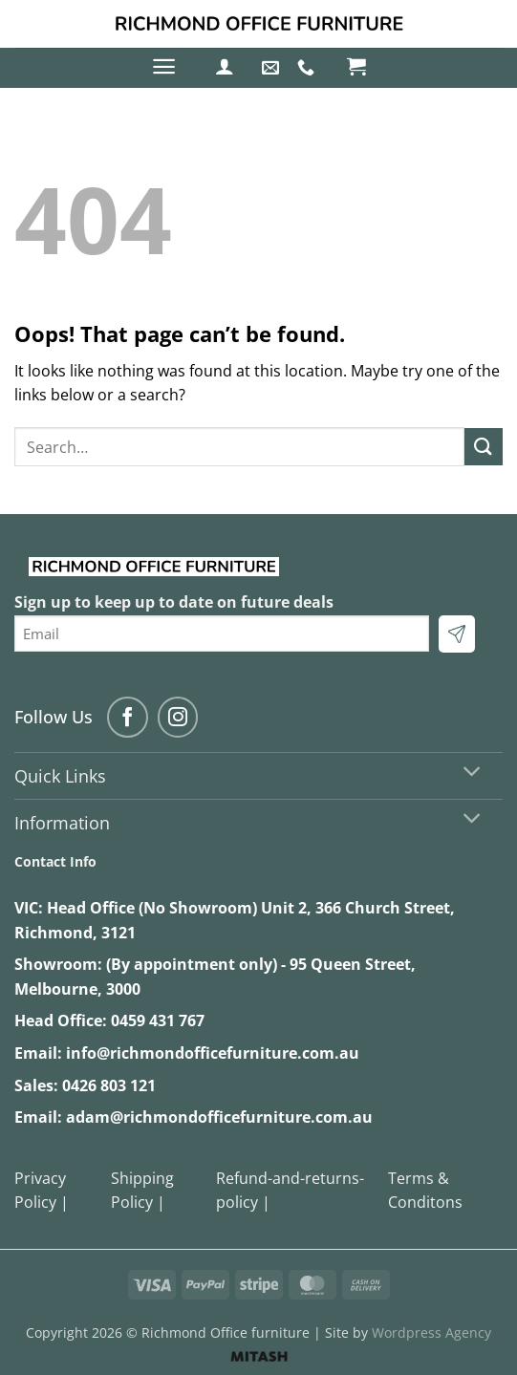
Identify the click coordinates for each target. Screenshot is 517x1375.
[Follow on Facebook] (127, 717)
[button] (163, 66)
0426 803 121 (109, 1085)
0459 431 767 (158, 1020)
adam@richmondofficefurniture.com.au (219, 1117)
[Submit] (483, 446)
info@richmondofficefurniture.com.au (212, 1052)
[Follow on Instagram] (178, 717)
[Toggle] (472, 773)
